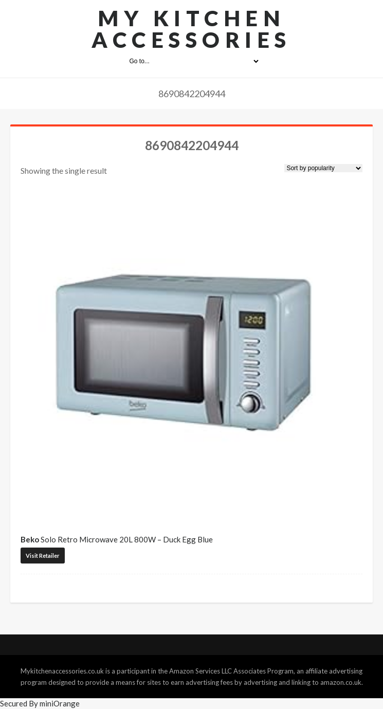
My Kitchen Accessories (191, 28)
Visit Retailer (43, 555)
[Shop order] (323, 168)
